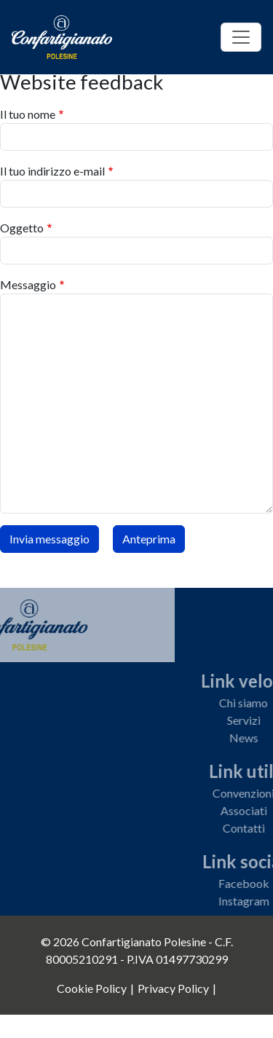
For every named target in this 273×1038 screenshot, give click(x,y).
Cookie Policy (92, 988)
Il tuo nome (27, 114)
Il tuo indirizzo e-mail (52, 171)
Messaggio (28, 284)
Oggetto (22, 228)
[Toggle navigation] (241, 37)
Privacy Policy (173, 988)
